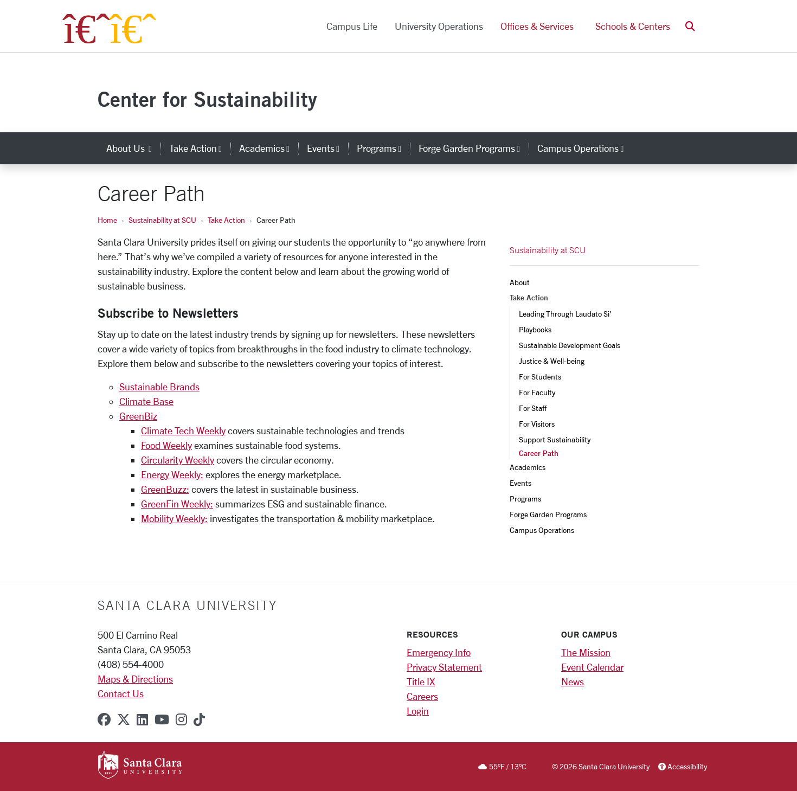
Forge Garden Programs (548, 514)
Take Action (226, 219)
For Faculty (537, 392)
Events (520, 482)
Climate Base (146, 401)
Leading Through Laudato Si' (565, 313)
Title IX (421, 681)
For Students (540, 376)
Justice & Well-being (551, 360)
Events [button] (327, 148)
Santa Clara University (187, 605)
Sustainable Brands (159, 386)
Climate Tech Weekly (183, 430)
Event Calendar (592, 666)
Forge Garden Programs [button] (474, 148)
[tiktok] (199, 719)
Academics (527, 467)
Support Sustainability (554, 439)
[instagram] (181, 719)
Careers (422, 696)
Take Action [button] (199, 148)
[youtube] (162, 719)
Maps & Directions (135, 678)
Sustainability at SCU (162, 219)
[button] (690, 26)
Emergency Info (439, 652)
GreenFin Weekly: (177, 503)
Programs (525, 498)
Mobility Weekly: (174, 518)
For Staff (533, 408)
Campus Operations (542, 530)
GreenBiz (138, 415)
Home (107, 219)
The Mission (585, 652)
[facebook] (104, 719)
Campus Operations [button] (584, 148)
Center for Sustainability (207, 99)
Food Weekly (166, 445)
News (572, 681)
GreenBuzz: (165, 489)
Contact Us (121, 693)
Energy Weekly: (172, 474)
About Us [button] (133, 148)
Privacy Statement (444, 666)
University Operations (439, 26)
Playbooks (535, 329)
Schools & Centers (632, 26)
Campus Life (351, 26)
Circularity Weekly (177, 459)
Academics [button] (268, 148)
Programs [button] (383, 148)
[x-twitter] (123, 719)
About (520, 282)
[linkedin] (142, 719)
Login (418, 710)
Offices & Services (537, 26)
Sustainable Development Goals (569, 345)
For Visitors (537, 423)
